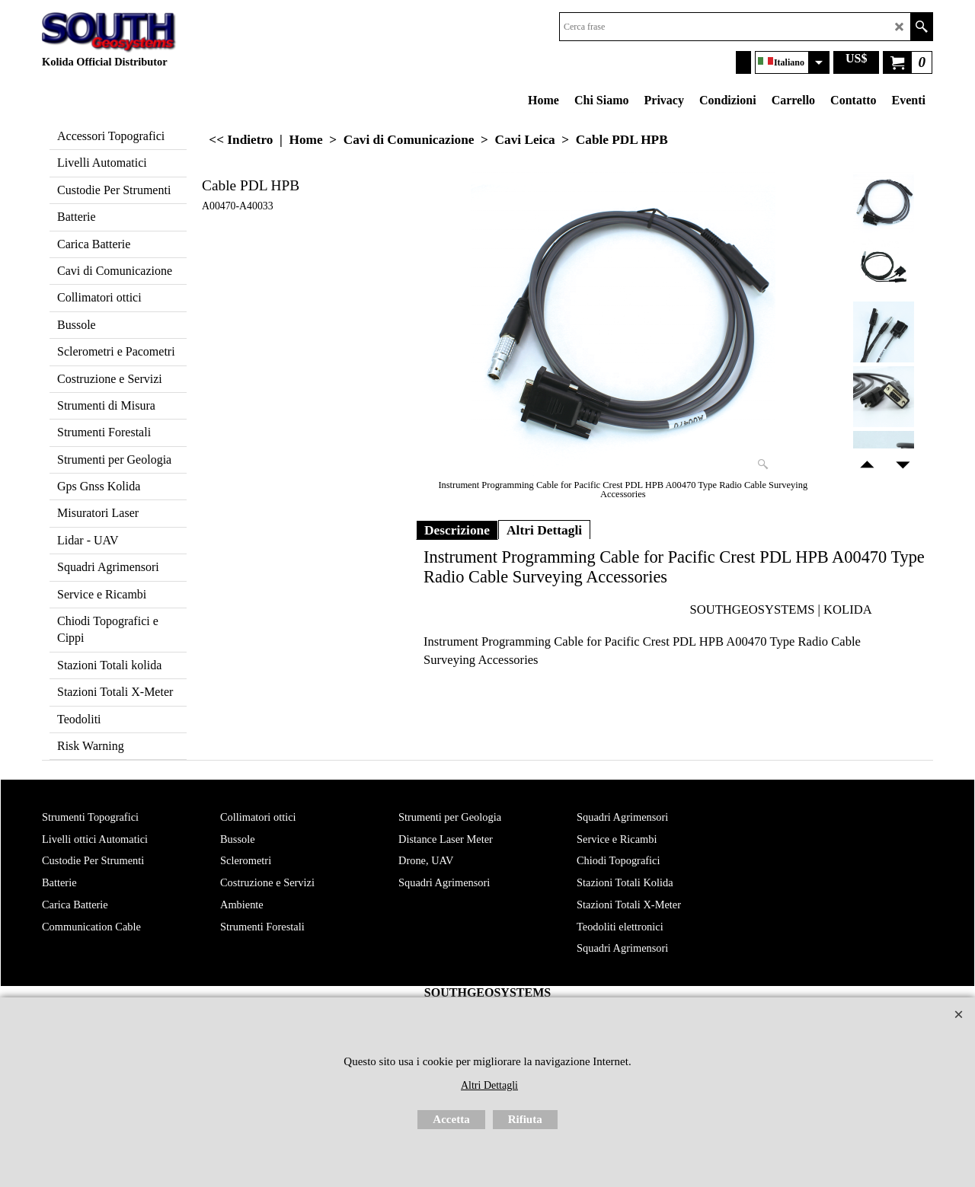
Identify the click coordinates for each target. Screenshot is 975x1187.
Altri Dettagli (544, 530)
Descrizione (457, 530)
